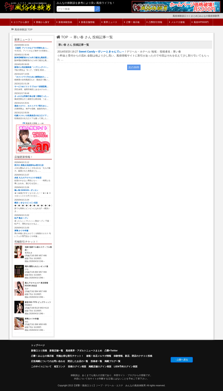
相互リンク (59, 366)
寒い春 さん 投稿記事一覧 (93, 37)
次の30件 (133, 67)
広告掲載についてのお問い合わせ (48, 361)
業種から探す (42, 22)
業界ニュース (109, 22)
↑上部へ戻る (181, 359)
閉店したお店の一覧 (78, 361)
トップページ (38, 345)
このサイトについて (41, 366)
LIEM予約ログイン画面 (125, 366)
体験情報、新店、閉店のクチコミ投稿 (133, 356)
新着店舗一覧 (56, 350)
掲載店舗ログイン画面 (100, 366)
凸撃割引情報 (154, 22)
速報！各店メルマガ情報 (98, 356)
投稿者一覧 (96, 361)
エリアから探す (20, 22)
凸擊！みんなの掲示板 (42, 356)
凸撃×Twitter (111, 350)
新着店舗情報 (87, 22)
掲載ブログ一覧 (112, 361)
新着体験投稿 (64, 22)
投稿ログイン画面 (77, 366)
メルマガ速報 (177, 22)
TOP (62, 37)
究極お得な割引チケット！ (69, 356)
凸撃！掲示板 (132, 22)
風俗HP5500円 (200, 22)
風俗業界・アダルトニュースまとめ (84, 350)
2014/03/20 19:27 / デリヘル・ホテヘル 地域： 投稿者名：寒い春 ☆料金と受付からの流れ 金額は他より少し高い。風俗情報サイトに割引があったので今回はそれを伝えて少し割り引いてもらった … (133, 55)
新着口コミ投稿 (39, 350)
